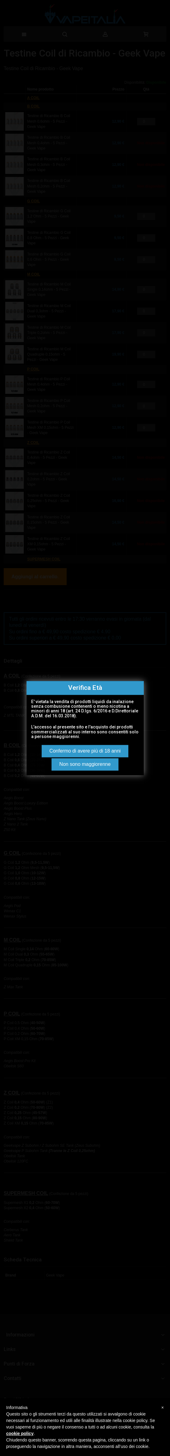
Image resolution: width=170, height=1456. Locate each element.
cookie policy (20, 1433)
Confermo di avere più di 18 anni (85, 750)
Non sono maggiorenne (84, 764)
